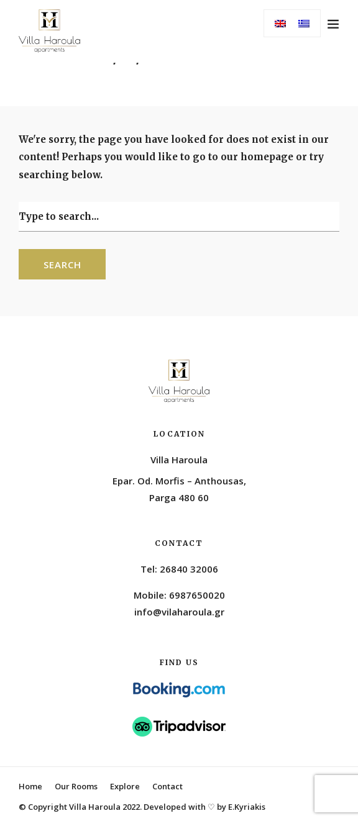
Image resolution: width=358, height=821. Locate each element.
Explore (125, 786)
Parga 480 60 (179, 497)
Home (30, 786)
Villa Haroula (179, 459)
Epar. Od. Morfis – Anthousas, (179, 480)
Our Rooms (76, 786)
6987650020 (197, 595)
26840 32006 (189, 569)
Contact (167, 786)
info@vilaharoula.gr (179, 612)
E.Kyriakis (246, 806)
